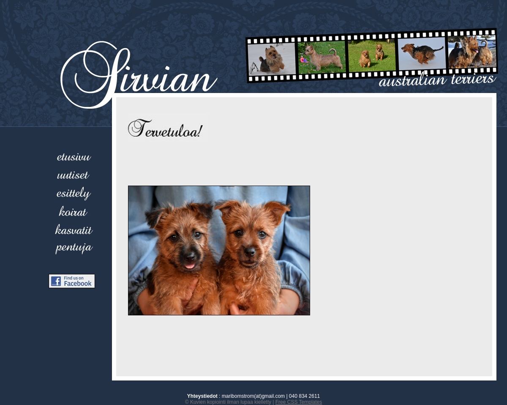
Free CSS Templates (298, 402)
